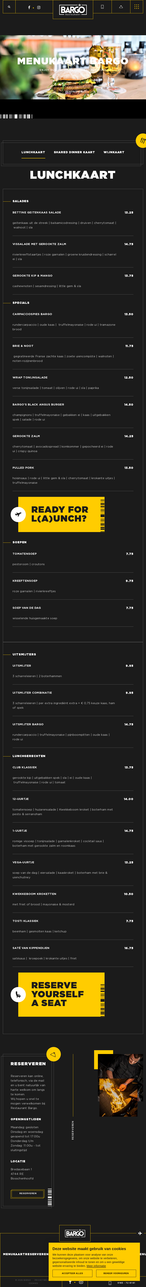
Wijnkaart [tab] (114, 152)
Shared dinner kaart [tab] (74, 152)
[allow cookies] (72, 1273)
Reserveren (74, 92)
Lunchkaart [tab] (33, 152)
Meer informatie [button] (96, 1265)
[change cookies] (116, 1273)
